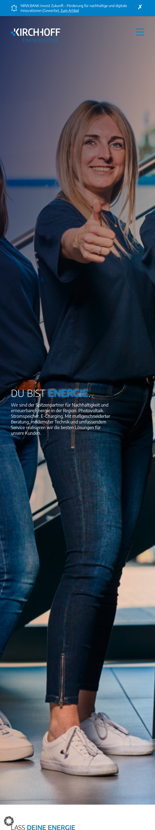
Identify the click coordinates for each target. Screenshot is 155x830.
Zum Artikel (70, 10)
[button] (9, 821)
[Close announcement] (140, 6)
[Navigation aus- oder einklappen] (140, 32)
